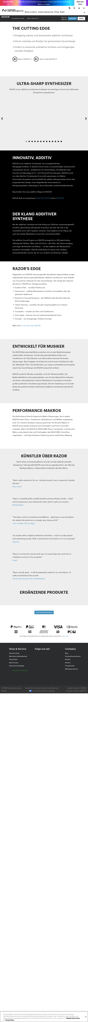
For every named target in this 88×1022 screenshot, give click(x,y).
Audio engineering (45, 12)
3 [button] (32, 141)
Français (69, 691)
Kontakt (67, 659)
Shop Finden (13, 659)
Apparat (16, 542)
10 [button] (52, 141)
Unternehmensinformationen (74, 656)
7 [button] (43, 141)
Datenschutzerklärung (49, 688)
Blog (66, 653)
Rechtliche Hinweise (33, 688)
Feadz (15, 560)
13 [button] (61, 141)
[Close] (86, 1017)
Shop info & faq (14, 653)
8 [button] (46, 141)
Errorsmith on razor (18, 18)
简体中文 (83, 691)
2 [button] (29, 141)
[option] (44, 118)
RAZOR (5, 16)
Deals (62, 12)
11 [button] (55, 141)
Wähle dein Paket (80, 3)
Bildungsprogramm (71, 669)
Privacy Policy (10, 1020)
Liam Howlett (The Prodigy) (24, 523)
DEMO (81, 18)
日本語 (83, 688)
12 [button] (58, 141)
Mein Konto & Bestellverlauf (18, 656)
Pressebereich (70, 666)
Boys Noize (17, 486)
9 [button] (49, 141)
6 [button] (41, 141)
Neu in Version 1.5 (33, 18)
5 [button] (38, 141)
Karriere (67, 662)
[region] (44, 1017)
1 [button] (26, 141)
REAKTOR (60, 198)
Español (76, 691)
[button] (2, 120)
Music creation (31, 12)
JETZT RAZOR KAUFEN (44, 612)
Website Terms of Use (73, 1018)
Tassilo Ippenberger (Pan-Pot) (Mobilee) (29, 578)
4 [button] (35, 141)
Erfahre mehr (65, 636)
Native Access (13, 662)
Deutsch (77, 688)
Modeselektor (18, 505)
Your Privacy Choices (38, 691)
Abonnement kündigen (16, 666)
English (70, 688)
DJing (56, 12)
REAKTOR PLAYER (43, 198)
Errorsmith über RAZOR (30, 325)
